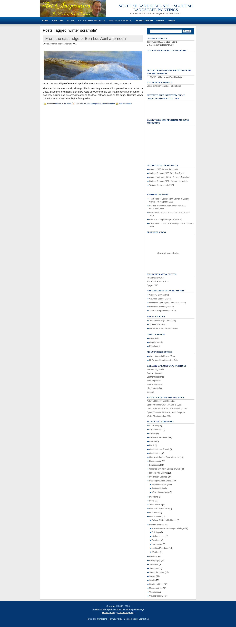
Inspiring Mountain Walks (160, 481)
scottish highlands (94, 103)
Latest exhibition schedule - (164, 86)
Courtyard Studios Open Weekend (164, 457)
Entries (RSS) (108, 612)
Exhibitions (154, 465)
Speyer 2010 (152, 285)
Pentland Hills (158, 488)
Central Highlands (154, 373)
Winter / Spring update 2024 (161, 185)
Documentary (155, 461)
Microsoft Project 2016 (159, 509)
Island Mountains (154, 388)
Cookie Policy (130, 619)
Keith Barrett (154, 346)
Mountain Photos (159, 484)
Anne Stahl (154, 338)
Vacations (153, 592)
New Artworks (155, 516)
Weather (155, 552)
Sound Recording (157, 572)
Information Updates (158, 477)
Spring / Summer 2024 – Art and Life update (168, 181)
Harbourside (157, 544)
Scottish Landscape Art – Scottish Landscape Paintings (156, 8)
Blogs (70, 20)
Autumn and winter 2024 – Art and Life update (169, 177)
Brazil (151, 445)
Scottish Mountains (160, 548)
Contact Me (143, 619)
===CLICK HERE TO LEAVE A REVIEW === (166, 77)
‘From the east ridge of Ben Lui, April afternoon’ (85, 38)
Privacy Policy (115, 619)
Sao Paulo (153, 564)
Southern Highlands (155, 377)
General (150, 392)
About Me (57, 20)
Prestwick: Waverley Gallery (161, 307)
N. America (154, 512)
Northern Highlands (155, 369)
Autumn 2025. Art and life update (163, 169)
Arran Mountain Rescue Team (162, 356)
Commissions (155, 453)
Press (171, 20)
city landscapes (158, 536)
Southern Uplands (155, 384)
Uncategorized (155, 588)
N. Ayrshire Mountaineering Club (163, 360)
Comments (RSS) (126, 612)
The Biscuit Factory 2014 (158, 281)
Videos (160, 20)
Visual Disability (156, 596)
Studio (152, 580)
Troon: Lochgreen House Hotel (162, 310)
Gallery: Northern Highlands (164, 520)
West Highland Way (160, 492)
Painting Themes (156, 525)
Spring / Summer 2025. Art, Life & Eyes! (166, 173)
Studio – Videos (156, 584)
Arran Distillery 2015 (156, 278)
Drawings (156, 540)
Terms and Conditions (97, 619)
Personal (153, 556)
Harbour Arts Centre (158, 473)
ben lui (83, 103)
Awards (152, 441)
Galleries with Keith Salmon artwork (164, 469)
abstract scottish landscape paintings (168, 528)
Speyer (152, 576)
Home (45, 20)
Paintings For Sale (120, 20)
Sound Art (153, 568)
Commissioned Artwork (159, 449)
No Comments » (125, 103)
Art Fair (152, 433)
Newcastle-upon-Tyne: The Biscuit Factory (167, 303)
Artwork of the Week (63, 103)
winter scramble (108, 103)
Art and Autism (155, 429)
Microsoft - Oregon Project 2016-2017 (165, 219)
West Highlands (154, 381)
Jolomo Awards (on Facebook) (162, 320)
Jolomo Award (144, 20)
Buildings (156, 532)
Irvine (151, 501)
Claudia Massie (156, 342)
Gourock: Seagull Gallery (160, 299)
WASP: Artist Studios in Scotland (163, 328)
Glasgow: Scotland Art (159, 295)
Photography (154, 560)
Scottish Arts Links (157, 324)
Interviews (153, 497)
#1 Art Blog (154, 426)
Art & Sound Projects (91, 20)
